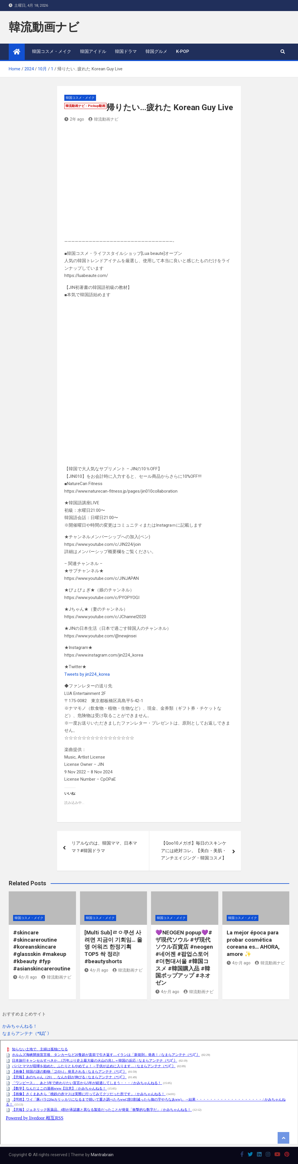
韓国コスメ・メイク (51, 51)
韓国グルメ (156, 51)
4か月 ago (25, 977)
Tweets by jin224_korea (87, 674)
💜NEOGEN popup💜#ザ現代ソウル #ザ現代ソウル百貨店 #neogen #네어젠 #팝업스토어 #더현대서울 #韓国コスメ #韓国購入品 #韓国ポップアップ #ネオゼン (184, 957)
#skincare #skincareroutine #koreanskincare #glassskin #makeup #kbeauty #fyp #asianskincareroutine (41, 950)
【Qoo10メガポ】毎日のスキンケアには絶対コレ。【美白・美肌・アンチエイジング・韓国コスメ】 (193, 851)
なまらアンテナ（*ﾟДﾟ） (27, 1033)
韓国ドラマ (126, 51)
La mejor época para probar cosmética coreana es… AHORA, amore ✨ (253, 943)
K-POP (182, 51)
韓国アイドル (93, 51)
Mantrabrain (102, 1154)
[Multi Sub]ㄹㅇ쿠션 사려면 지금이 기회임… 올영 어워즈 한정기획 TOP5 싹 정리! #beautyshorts (113, 947)
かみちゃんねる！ (19, 1026)
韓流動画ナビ (44, 27)
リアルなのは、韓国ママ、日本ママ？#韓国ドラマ (104, 847)
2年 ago (74, 119)
